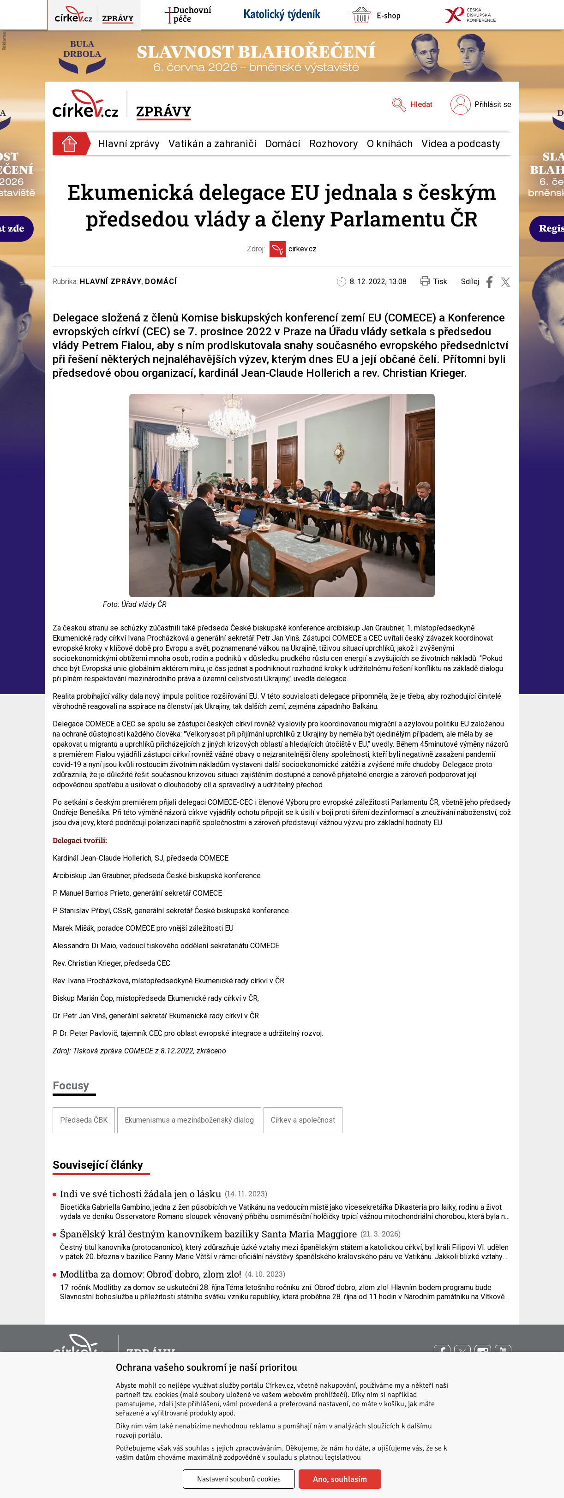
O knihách (390, 143)
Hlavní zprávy (128, 143)
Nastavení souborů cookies (239, 1479)
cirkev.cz (293, 249)
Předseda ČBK (84, 1120)
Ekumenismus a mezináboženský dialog (189, 1120)
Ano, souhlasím (340, 1479)
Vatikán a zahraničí (212, 143)
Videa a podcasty (460, 143)
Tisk (433, 281)
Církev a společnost (303, 1120)
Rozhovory (333, 143)
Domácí (282, 143)
